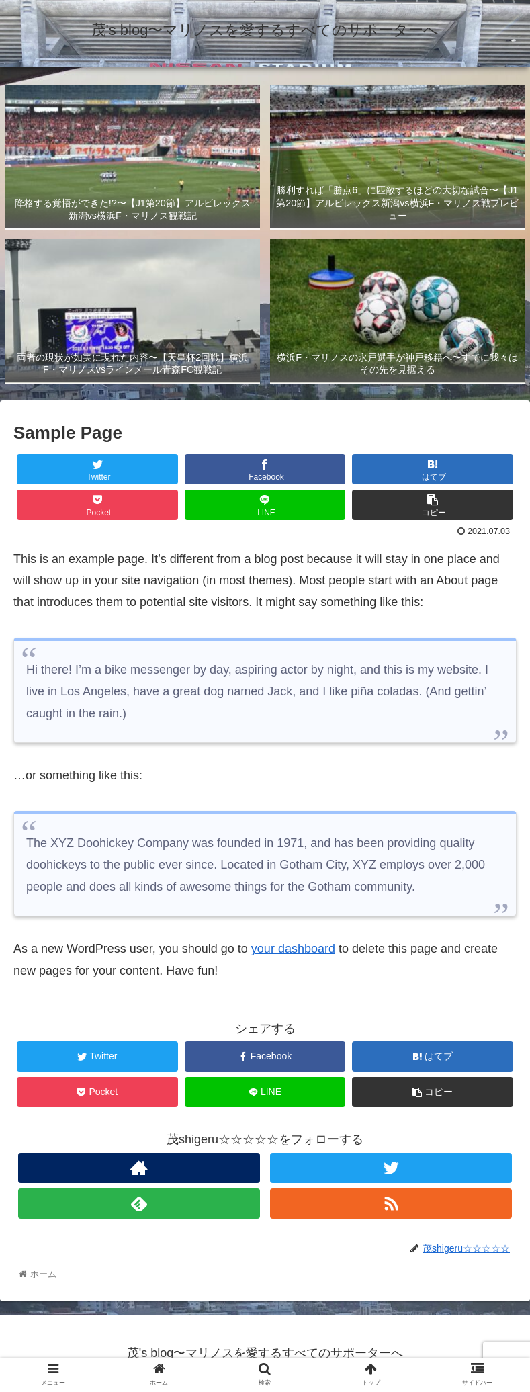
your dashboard (293, 948)
